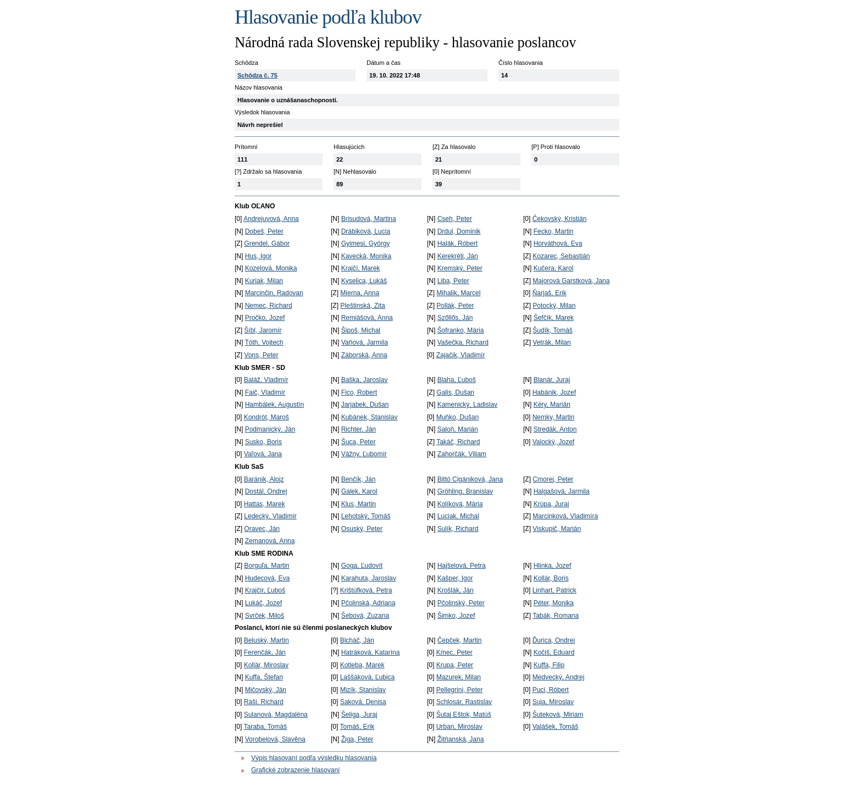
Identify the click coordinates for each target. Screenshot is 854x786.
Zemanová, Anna (270, 541)
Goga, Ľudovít (361, 565)
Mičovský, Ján (265, 690)
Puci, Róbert (551, 690)
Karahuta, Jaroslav (368, 578)
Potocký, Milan (554, 305)
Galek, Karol (359, 491)
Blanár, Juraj (552, 380)
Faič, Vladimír (265, 392)
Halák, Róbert (457, 243)
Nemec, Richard (268, 305)
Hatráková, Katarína (370, 652)
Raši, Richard (264, 702)
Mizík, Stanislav (363, 690)
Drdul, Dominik (459, 231)
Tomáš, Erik (357, 726)
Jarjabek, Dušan (365, 404)
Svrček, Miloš (264, 615)
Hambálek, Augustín (274, 404)
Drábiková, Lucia (365, 231)
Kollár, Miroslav (266, 665)
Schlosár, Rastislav (464, 702)
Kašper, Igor (455, 578)
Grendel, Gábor (267, 243)
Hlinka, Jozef (553, 565)
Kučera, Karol (554, 268)
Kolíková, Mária (460, 504)
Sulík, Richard (458, 529)
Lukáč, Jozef (263, 603)
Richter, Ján (358, 429)
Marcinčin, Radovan (274, 293)
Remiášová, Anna (367, 318)
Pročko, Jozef (265, 318)
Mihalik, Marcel (458, 293)
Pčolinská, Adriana (368, 603)
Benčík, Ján (358, 479)
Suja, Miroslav (553, 702)
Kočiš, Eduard (554, 652)
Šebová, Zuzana (365, 615)
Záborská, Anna (364, 355)
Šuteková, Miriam (558, 714)
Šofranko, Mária (460, 330)
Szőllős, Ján (455, 318)
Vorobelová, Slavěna (275, 739)
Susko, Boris (263, 442)
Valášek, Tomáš (556, 726)
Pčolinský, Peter (461, 603)
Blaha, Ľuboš (456, 380)
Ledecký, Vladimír (270, 516)
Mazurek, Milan (458, 677)
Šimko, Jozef (456, 615)
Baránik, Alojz (264, 479)
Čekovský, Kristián (560, 219)
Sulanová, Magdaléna (276, 714)
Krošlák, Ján (455, 590)
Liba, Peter (453, 281)
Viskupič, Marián (557, 529)
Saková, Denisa (363, 702)
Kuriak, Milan (264, 281)
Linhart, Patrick (554, 590)
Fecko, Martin (554, 231)
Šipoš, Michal (360, 330)
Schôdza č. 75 (257, 75)
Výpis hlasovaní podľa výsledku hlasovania (313, 758)
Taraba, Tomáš (265, 726)
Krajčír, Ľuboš (265, 590)
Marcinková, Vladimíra (565, 516)
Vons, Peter (261, 355)
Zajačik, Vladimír (460, 355)
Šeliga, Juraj (359, 714)
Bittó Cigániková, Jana (470, 479)
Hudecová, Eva (267, 578)
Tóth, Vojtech (264, 342)
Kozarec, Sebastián (561, 256)
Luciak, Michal (458, 516)
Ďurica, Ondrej (554, 640)
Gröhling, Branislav (465, 491)
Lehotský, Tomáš (366, 516)
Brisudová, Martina (368, 219)
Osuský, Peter (361, 529)
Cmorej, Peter (553, 479)
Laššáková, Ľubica (367, 677)
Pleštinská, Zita (362, 305)
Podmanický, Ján (270, 429)
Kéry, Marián (552, 404)
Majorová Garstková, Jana (571, 281)
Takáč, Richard (458, 442)
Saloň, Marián (457, 429)
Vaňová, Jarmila (364, 342)
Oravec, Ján (262, 529)
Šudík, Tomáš (552, 330)
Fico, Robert (359, 392)
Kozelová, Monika (271, 268)
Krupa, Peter (454, 665)
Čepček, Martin (459, 640)
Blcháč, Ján (357, 640)
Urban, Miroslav (459, 726)
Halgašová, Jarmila (562, 491)
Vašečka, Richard (463, 342)
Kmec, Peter (454, 652)
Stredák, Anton (555, 429)
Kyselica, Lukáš (364, 281)
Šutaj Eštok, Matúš (463, 714)
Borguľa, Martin (266, 565)
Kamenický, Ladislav (467, 404)
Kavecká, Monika (366, 256)
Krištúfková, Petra (366, 590)
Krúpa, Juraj (551, 504)
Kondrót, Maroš (266, 417)
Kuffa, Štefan (264, 677)
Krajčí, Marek (360, 268)
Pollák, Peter (455, 305)
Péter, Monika (554, 603)
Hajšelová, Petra (461, 565)
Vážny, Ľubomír (364, 454)
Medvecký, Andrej (559, 677)
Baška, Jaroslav (364, 380)
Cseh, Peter (454, 219)
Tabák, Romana (556, 615)
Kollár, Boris (551, 578)
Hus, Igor (258, 256)
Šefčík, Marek (554, 318)
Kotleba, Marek (362, 665)
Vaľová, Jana (263, 454)
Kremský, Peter (460, 268)
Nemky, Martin (553, 417)
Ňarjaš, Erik (550, 293)
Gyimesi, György (365, 243)
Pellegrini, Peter (459, 690)
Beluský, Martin (266, 640)
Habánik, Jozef (554, 392)
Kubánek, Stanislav (369, 417)
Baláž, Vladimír (266, 380)
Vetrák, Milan (551, 342)
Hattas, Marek (264, 504)
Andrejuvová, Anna (271, 219)
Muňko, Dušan (457, 417)
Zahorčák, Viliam (461, 454)
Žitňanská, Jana (460, 739)
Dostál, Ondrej (266, 491)
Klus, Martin (358, 504)
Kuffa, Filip (549, 665)
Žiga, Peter (357, 739)
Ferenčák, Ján (265, 652)
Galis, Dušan (455, 392)
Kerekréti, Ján (457, 256)
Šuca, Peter (358, 442)
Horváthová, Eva (558, 243)
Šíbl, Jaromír (262, 330)
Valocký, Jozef (553, 442)
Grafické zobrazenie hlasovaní (295, 770)
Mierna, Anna (359, 293)
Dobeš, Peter (264, 231)
